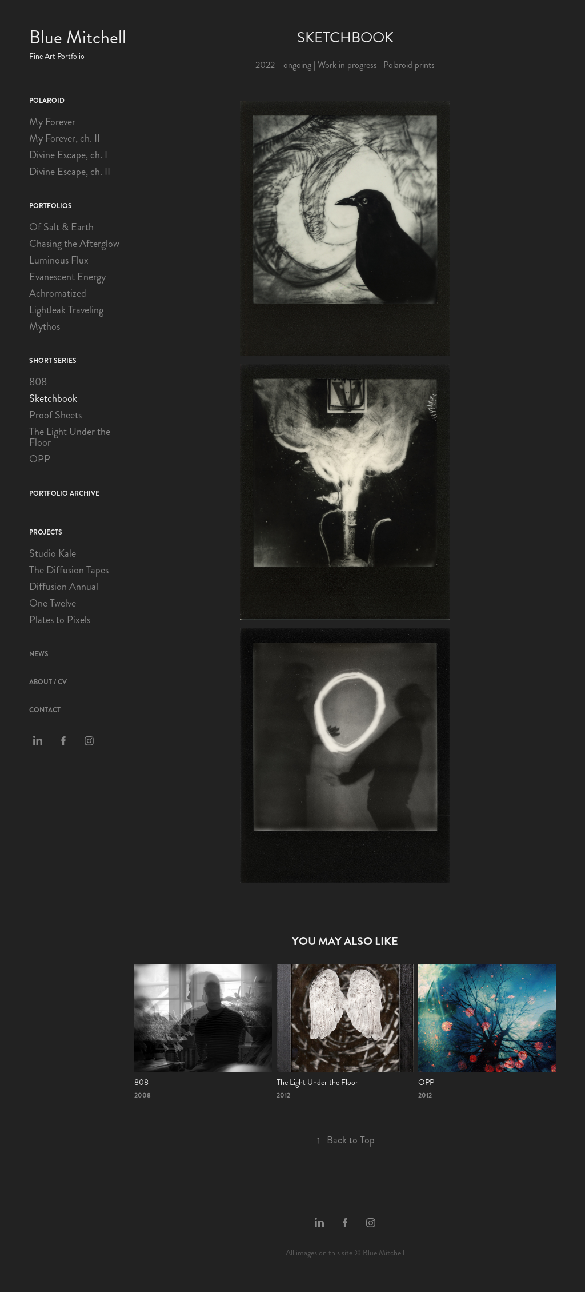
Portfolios (50, 206)
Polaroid (47, 100)
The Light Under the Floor (69, 437)
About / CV (48, 682)
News (39, 654)
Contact (45, 710)
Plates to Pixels (59, 619)
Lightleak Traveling (66, 309)
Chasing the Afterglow (74, 243)
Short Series (53, 361)
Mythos (44, 326)
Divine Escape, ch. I (68, 154)
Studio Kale (52, 553)
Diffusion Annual (63, 586)
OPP (39, 459)
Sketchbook (53, 398)
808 (38, 381)
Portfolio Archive (64, 493)
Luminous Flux (59, 260)
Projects (45, 532)
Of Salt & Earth (61, 227)
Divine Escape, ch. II (69, 171)
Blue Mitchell (77, 37)
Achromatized (57, 293)
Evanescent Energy (67, 276)
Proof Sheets (55, 415)
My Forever (52, 121)
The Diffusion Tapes (69, 570)
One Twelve (52, 603)
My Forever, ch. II (64, 138)
